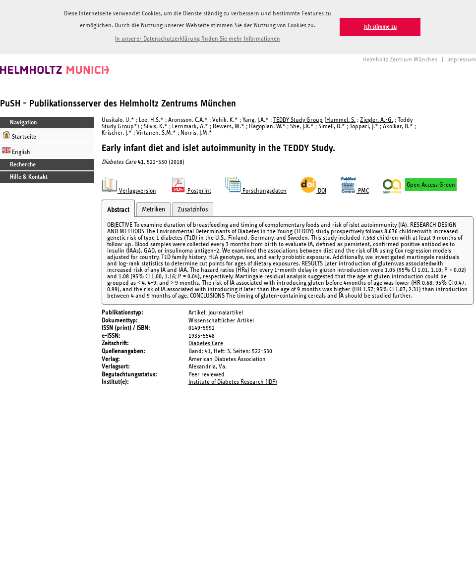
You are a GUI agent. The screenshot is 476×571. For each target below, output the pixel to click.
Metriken (153, 209)
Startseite (19, 135)
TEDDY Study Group (298, 120)
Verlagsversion (129, 191)
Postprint (190, 191)
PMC (354, 191)
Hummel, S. (341, 120)
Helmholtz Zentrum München (400, 59)
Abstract (118, 210)
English (16, 151)
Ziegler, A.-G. (376, 120)
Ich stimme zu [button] (380, 27)
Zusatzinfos (193, 209)
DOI (313, 191)
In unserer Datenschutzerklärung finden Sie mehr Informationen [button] (197, 39)
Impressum (461, 59)
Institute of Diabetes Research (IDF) (232, 382)
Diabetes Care (205, 343)
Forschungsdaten (256, 191)
